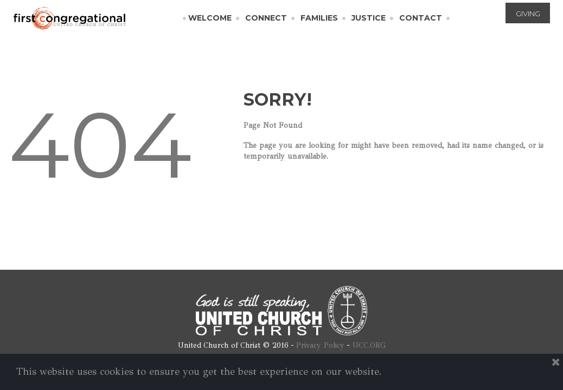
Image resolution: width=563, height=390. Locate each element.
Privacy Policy (320, 345)
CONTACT (420, 18)
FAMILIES (319, 18)
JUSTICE (368, 18)
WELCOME (210, 18)
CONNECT (266, 18)
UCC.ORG (369, 345)
